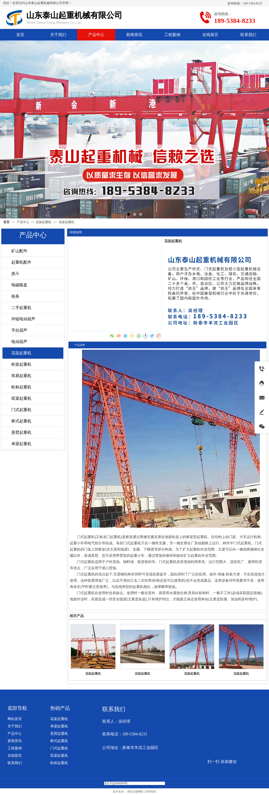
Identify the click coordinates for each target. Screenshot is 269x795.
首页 (6, 222)
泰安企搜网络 (135, 791)
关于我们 (15, 726)
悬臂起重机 (59, 733)
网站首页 (15, 719)
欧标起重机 (59, 763)
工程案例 (15, 748)
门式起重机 (59, 748)
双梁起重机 (59, 755)
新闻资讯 (15, 741)
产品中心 (23, 222)
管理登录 (150, 791)
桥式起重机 (59, 741)
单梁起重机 (59, 726)
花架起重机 (43, 222)
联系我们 (15, 763)
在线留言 (15, 755)
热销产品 (60, 708)
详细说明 (75, 232)
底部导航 (17, 708)
